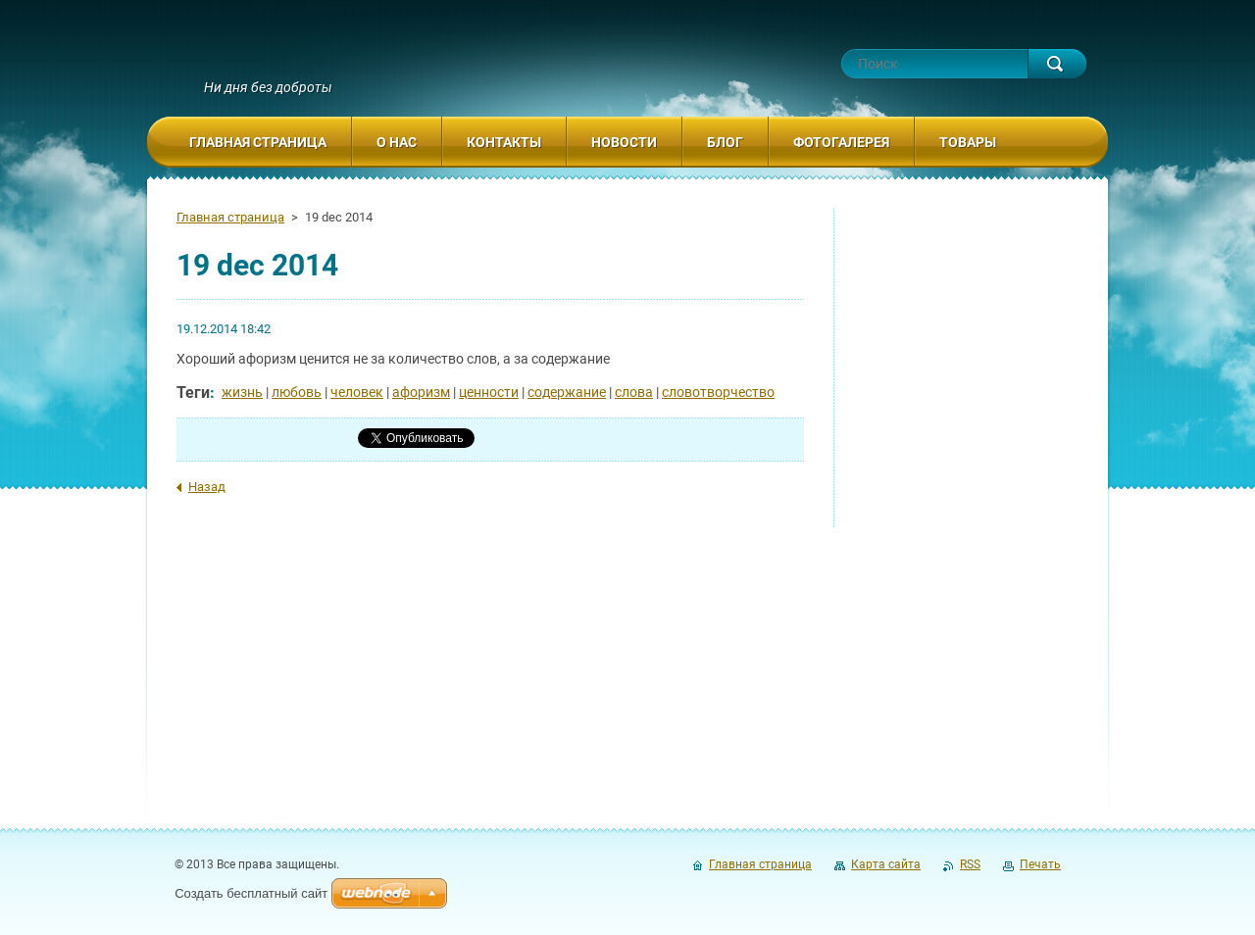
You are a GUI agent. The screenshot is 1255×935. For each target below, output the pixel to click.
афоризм (421, 392)
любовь (297, 392)
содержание (566, 392)
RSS (970, 864)
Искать (1057, 63)
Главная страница (230, 217)
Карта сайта (886, 864)
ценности (489, 392)
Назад (207, 486)
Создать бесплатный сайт (251, 893)
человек (356, 392)
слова (634, 392)
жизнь (242, 392)
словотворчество (718, 392)
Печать (1040, 864)
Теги (193, 392)
